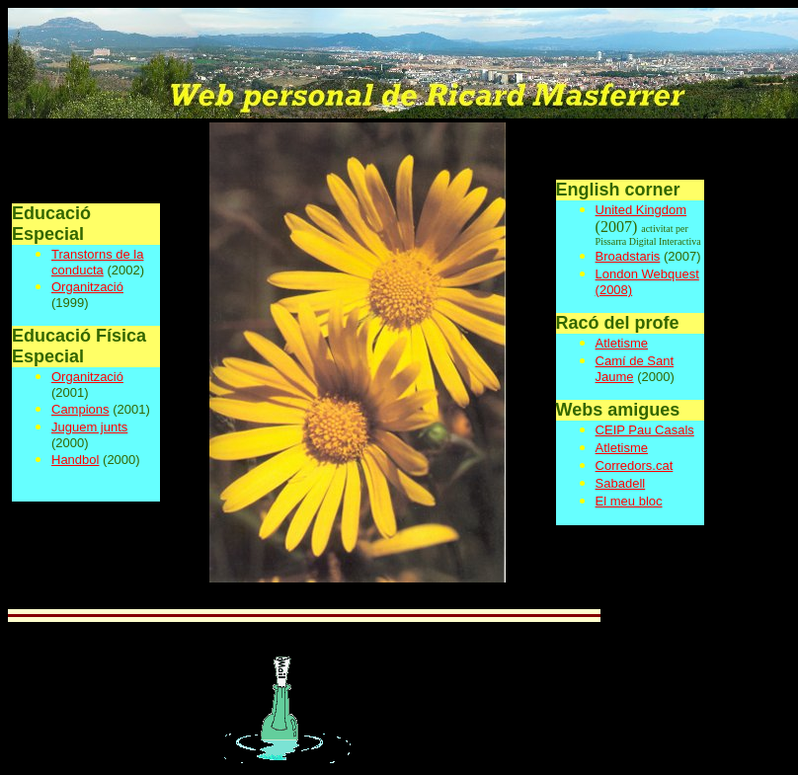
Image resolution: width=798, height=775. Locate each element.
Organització (87, 286)
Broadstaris (628, 256)
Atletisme (622, 343)
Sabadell (621, 483)
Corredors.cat (635, 465)
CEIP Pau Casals (645, 430)
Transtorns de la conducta (97, 262)
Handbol (75, 459)
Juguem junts (89, 427)
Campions (80, 409)
